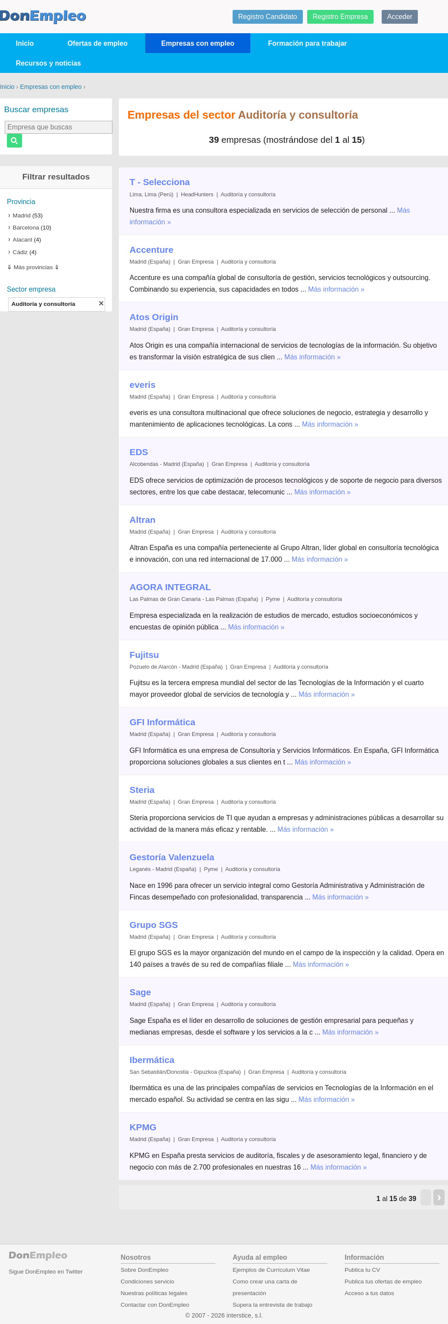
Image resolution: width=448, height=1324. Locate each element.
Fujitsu (144, 655)
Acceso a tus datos (369, 1293)
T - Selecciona (160, 182)
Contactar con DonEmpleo (155, 1305)
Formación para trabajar (307, 43)
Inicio (25, 43)
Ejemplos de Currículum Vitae (271, 1270)
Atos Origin (154, 317)
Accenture (152, 250)
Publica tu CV (362, 1270)
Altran (143, 520)
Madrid (22, 215)
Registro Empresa (340, 16)
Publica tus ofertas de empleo (383, 1281)
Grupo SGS (154, 925)
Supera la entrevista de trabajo (272, 1305)
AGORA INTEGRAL (170, 587)
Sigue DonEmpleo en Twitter (46, 1271)
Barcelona (26, 227)
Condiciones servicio (147, 1281)
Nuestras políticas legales (154, 1293)
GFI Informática (163, 722)
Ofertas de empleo (98, 43)
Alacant (22, 239)
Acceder (400, 16)
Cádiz (20, 252)
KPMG (143, 1127)
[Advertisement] (56, 452)
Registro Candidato (267, 16)
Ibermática (152, 1060)
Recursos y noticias (48, 63)
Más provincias (33, 267)
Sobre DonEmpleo (144, 1270)
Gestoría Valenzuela (172, 857)
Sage (140, 992)
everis (143, 385)
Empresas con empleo (197, 43)
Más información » (336, 289)
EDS (139, 452)
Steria (142, 790)
